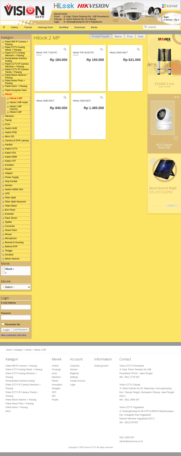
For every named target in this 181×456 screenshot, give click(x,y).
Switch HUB (9, 129)
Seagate (56, 388)
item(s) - (171, 18)
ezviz (54, 373)
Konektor (7, 165)
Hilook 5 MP (14, 112)
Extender (7, 214)
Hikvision (7, 117)
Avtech (55, 366)
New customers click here (13, 335)
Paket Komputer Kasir (14, 91)
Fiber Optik (8, 198)
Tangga (6, 251)
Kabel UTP (8, 161)
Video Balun (9, 206)
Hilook (6, 95)
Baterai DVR (9, 247)
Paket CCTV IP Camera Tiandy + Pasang (15, 70)
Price (130, 36)
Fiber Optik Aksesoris (13, 202)
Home (9, 350)
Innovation (57, 384)
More (8, 411)
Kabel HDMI (9, 157)
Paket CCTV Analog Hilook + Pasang (13, 48)
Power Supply (10, 178)
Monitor (6, 186)
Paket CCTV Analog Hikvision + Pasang (13, 54)
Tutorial (28, 27)
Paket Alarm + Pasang (14, 87)
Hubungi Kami (45, 27)
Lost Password (20, 329)
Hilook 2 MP (14, 99)
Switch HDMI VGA (12, 190)
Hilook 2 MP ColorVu (14, 107)
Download (79, 27)
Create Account (77, 381)
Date (141, 36)
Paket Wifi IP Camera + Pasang (14, 43)
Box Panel (8, 210)
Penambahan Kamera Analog (14, 59)
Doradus (7, 255)
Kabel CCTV (9, 149)
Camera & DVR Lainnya (15, 141)
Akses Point (9, 231)
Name (118, 36)
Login (6, 329)
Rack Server (9, 218)
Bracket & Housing (12, 243)
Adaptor (7, 174)
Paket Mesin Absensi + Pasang (14, 76)
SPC (54, 392)
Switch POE (9, 133)
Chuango (56, 369)
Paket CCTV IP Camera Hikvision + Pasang (15, 65)
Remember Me (11, 324)
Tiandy (6, 121)
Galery (14, 27)
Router (6, 170)
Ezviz (5, 125)
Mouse (6, 235)
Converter (8, 227)
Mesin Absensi (10, 259)
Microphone (9, 239)
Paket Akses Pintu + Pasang (13, 81)
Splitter (6, 222)
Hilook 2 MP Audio (17, 103)
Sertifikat (64, 27)
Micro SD (7, 137)
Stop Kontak (9, 182)
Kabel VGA (8, 153)
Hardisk (7, 145)
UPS (5, 194)
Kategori (18, 350)
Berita (94, 27)
